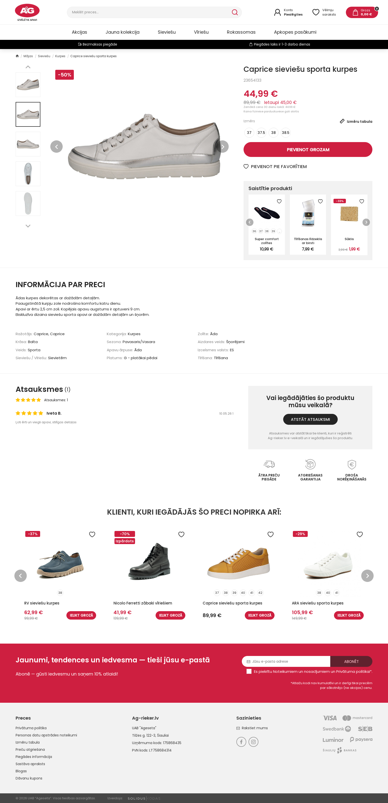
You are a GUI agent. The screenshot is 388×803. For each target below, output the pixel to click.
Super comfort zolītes (267, 241)
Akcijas (79, 32)
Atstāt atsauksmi (310, 419)
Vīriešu (201, 32)
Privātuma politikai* (354, 671)
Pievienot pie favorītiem (275, 166)
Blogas (21, 771)
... (279, 231)
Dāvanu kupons (29, 778)
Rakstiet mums (252, 728)
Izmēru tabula (28, 742)
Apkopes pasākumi (295, 32)
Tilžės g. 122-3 (143, 735)
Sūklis (349, 239)
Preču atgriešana (30, 749)
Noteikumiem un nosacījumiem (301, 671)
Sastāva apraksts (30, 763)
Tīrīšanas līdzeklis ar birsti (308, 241)
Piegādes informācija (34, 756)
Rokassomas (241, 32)
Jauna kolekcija (122, 32)
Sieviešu (167, 32)
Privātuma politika (31, 728)
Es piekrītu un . (313, 671)
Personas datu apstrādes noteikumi (46, 735)
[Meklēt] (149, 12)
